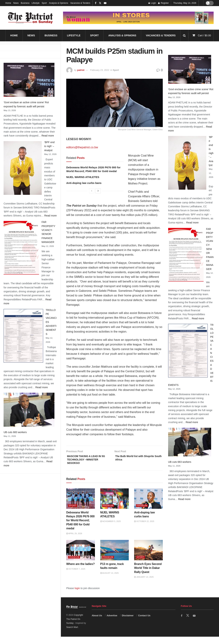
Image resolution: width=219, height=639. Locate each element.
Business (25, 3)
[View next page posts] (98, 190)
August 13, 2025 (109, 575)
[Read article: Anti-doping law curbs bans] (148, 501)
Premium (108, 508)
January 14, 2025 (144, 579)
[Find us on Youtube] (194, 618)
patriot (80, 70)
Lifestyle (36, 3)
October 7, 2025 (75, 571)
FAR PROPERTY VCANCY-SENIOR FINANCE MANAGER (210, 249)
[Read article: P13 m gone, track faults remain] (114, 552)
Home (8, 3)
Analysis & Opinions (58, 3)
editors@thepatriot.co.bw (82, 147)
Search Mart (72, 629)
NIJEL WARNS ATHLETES (82, 177)
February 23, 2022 (99, 70)
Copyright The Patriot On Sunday (74, 621)
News (16, 3)
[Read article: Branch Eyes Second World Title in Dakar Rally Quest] (148, 552)
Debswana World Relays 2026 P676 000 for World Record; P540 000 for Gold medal (80, 522)
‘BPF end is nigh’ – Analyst (49, 146)
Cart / (204, 35)
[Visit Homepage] (30, 18)
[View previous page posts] (91, 190)
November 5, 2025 (110, 524)
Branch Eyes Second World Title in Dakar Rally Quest (148, 570)
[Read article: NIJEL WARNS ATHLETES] (114, 501)
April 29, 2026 (74, 536)
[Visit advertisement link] (138, 18)
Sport (44, 3)
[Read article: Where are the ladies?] (80, 552)
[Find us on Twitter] (187, 618)
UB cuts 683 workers (15, 432)
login (77, 590)
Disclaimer (128, 617)
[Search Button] (184, 35)
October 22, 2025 (144, 524)
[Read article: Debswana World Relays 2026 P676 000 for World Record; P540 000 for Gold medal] (80, 501)
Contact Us (144, 617)
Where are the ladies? (80, 566)
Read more (48, 135)
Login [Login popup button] (152, 3)
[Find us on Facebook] (182, 618)
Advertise (112, 617)
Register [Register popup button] (163, 3)
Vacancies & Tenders (80, 3)
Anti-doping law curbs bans (84, 182)
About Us (97, 617)
